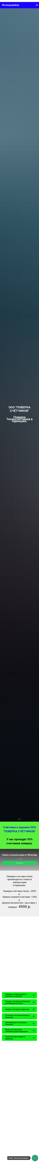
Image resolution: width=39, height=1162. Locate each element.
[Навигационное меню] (37, 5)
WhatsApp (19, 863)
